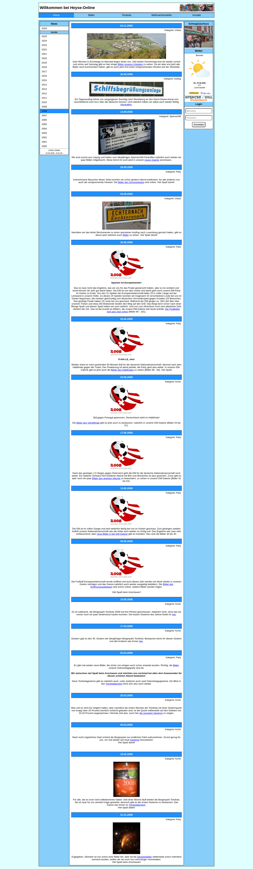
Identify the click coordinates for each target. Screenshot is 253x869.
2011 (44, 98)
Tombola (126, 15)
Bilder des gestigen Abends (106, 478)
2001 (44, 141)
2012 (44, 93)
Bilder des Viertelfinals (88, 422)
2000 (44, 146)
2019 (44, 62)
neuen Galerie (151, 160)
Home (56, 15)
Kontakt (196, 15)
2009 (44, 106)
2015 (44, 80)
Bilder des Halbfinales (122, 370)
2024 (44, 40)
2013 (44, 89)
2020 (44, 58)
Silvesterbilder (144, 856)
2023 (44, 45)
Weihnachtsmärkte (161, 15)
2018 (44, 67)
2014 (44, 84)
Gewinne (134, 740)
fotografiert (126, 104)
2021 (44, 54)
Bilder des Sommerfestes (131, 182)
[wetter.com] (194, 93)
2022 (44, 49)
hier (174, 614)
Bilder (91, 15)
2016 (44, 76)
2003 (44, 133)
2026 (44, 28)
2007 (44, 115)
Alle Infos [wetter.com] (205, 93)
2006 (44, 120)
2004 (44, 128)
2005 (44, 124)
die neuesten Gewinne (151, 713)
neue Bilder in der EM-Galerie (112, 534)
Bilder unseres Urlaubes (130, 64)
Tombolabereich (114, 683)
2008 (44, 111)
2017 (44, 71)
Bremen (199, 55)
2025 (44, 36)
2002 (44, 137)
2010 (44, 102)
